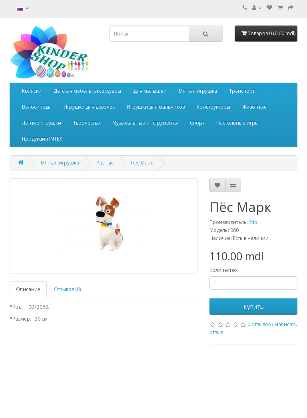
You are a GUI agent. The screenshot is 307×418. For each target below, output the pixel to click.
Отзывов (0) (67, 289)
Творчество (86, 122)
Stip (253, 222)
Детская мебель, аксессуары (87, 90)
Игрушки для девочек (89, 106)
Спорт (197, 122)
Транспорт (242, 90)
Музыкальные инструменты (145, 122)
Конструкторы (213, 106)
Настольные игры (237, 122)
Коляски (32, 90)
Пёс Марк (142, 162)
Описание (28, 289)
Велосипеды (37, 106)
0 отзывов (259, 324)
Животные (254, 106)
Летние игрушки (41, 122)
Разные (105, 162)
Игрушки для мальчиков (156, 106)
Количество (223, 270)
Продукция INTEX (42, 138)
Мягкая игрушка (198, 90)
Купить (253, 306)
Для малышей (150, 90)
